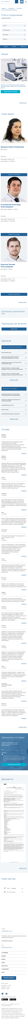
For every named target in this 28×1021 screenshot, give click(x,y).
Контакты (4, 966)
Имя (2, 749)
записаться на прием (14, 174)
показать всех (23, 302)
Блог (2, 972)
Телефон (3, 752)
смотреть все (23, 868)
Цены (3, 962)
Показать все (14, 380)
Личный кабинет (8, 978)
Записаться (14, 329)
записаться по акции (10, 91)
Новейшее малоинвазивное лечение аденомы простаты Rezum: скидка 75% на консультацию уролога (13, 86)
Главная (3, 8)
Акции (6, 46)
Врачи (14, 46)
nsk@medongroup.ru (7, 940)
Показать (24, 453)
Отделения (11, 8)
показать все (23, 102)
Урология (19, 8)
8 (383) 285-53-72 (6, 931)
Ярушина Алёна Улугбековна (12, 147)
